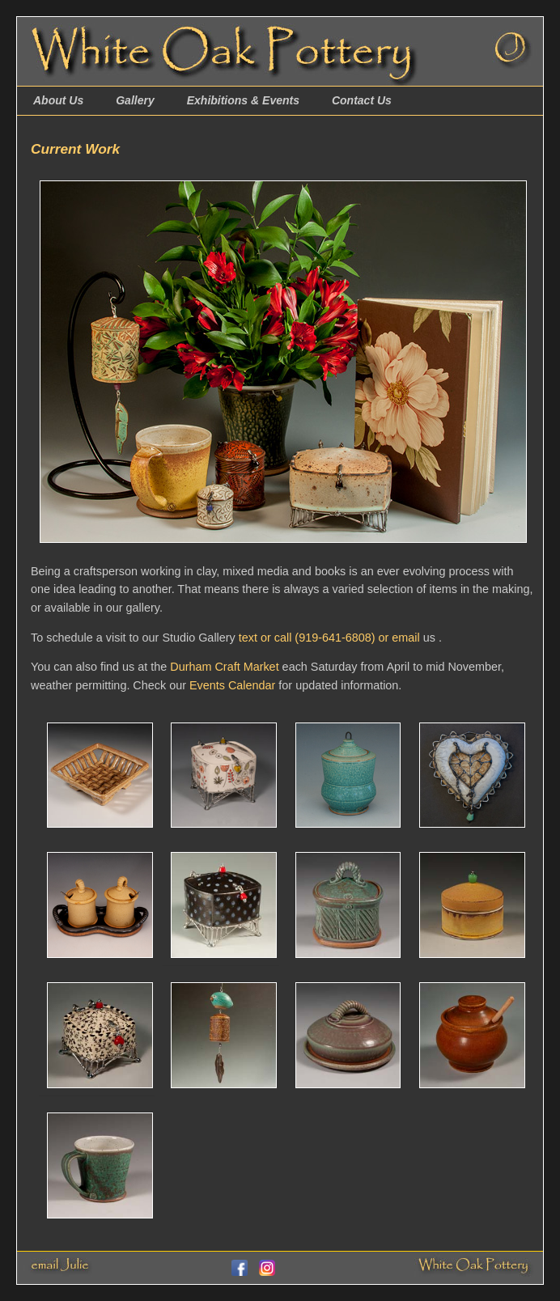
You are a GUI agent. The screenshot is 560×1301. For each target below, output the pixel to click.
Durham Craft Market (224, 666)
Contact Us (362, 100)
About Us (58, 100)
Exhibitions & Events (243, 100)
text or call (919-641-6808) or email (329, 637)
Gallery (135, 100)
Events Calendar (232, 685)
